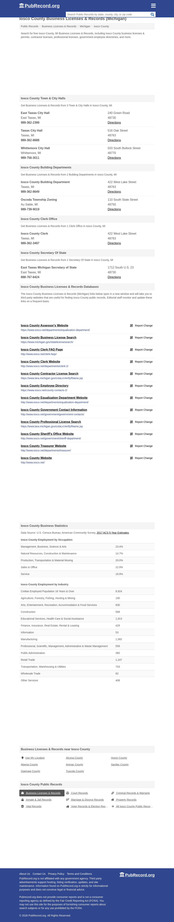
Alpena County (29, 764)
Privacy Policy (56, 873)
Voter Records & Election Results (87, 806)
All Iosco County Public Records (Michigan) (133, 806)
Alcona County (74, 757)
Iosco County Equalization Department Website (54, 397)
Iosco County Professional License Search (51, 421)
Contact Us (39, 873)
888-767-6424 (30, 277)
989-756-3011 (30, 157)
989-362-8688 (30, 140)
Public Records (29, 26)
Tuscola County (75, 771)
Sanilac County (119, 764)
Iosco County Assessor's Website (44, 325)
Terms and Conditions (79, 873)
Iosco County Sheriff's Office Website (47, 433)
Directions (114, 122)
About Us (24, 873)
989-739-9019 (30, 209)
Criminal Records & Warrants (130, 793)
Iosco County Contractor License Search (49, 373)
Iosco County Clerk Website (40, 361)
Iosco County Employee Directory (44, 385)
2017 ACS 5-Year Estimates (113, 532)
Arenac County (74, 764)
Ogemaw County (30, 771)
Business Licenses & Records (40, 793)
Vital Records (31, 806)
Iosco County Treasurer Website (43, 445)
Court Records (77, 793)
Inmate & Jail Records (36, 799)
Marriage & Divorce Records (85, 799)
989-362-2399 (30, 122)
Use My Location (33, 757)
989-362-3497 (30, 243)
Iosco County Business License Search (48, 337)
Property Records (123, 799)
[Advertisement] (87, 67)
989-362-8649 (30, 191)
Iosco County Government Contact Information (54, 409)
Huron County (119, 757)
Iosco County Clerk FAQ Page (42, 349)
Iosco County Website (36, 458)
